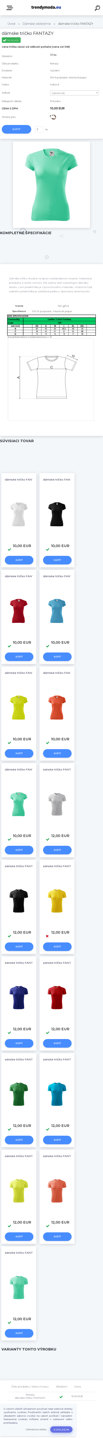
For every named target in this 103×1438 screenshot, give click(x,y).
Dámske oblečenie (37, 23)
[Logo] (46, 8)
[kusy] (39, 129)
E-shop (10, 8)
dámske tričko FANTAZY (22, 480)
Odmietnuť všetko (36, 1429)
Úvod (11, 23)
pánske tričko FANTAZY (59, 769)
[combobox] (74, 92)
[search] (98, 8)
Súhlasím (61, 1429)
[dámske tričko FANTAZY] (51, 142)
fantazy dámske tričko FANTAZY (30, 1396)
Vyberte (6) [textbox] (58, 93)
